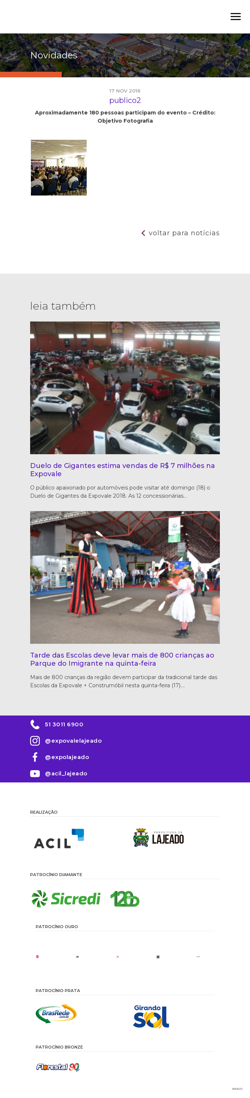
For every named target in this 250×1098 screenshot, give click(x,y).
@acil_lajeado (66, 773)
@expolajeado (67, 756)
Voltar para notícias (184, 233)
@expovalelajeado (73, 740)
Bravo (238, 1089)
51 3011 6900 (64, 724)
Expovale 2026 (52, 16)
